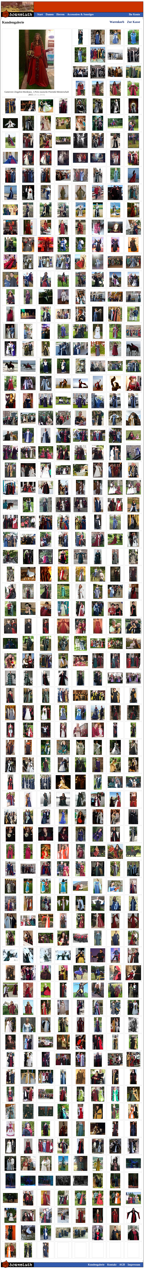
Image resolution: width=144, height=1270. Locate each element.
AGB (122, 1264)
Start (40, 14)
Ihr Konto (134, 14)
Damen (50, 14)
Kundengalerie (96, 1264)
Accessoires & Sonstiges (80, 14)
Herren (60, 14)
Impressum (134, 1264)
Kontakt (112, 1264)
